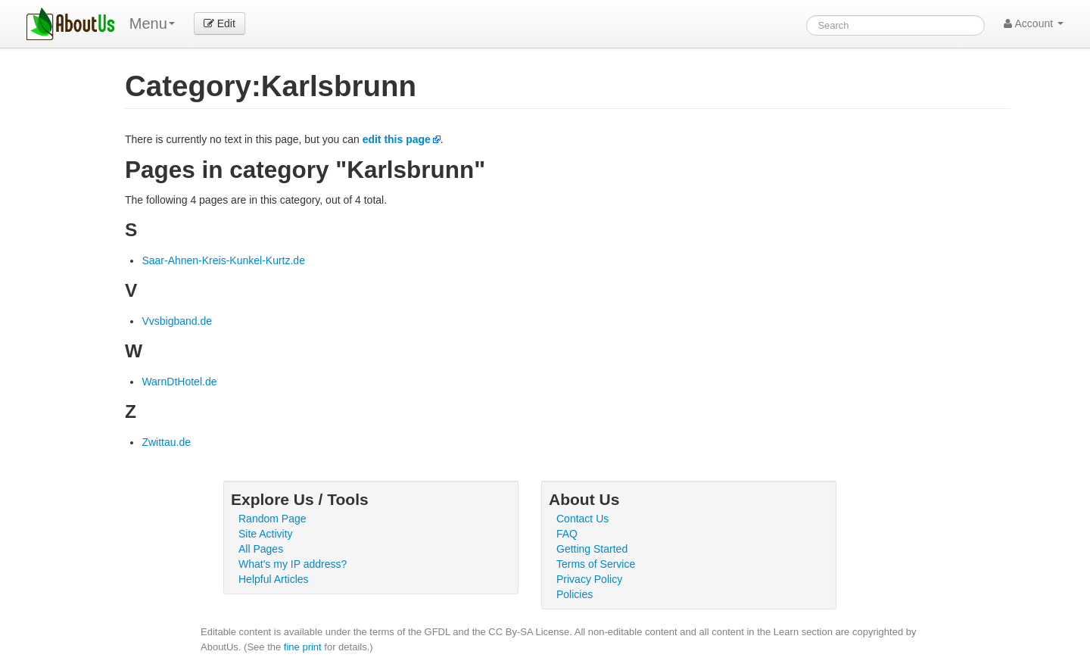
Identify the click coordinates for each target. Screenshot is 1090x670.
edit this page (397, 139)
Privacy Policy (589, 579)
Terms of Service (595, 564)
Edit (219, 23)
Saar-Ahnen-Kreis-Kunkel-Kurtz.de (223, 260)
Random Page (272, 519)
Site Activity (265, 534)
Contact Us (582, 519)
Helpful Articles (273, 579)
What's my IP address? (292, 564)
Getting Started (592, 549)
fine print (303, 647)
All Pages (260, 549)
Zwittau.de (166, 442)
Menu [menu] (152, 23)
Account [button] (1034, 23)
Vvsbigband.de (177, 321)
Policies (574, 594)
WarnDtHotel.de (179, 382)
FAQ (567, 534)
